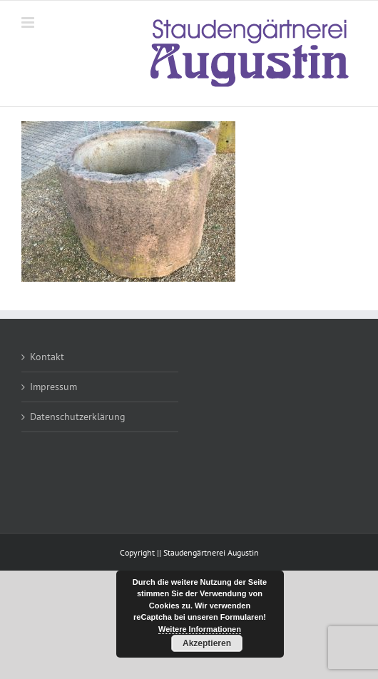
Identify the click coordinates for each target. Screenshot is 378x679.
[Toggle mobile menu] (28, 22)
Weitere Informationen (199, 629)
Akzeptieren (207, 643)
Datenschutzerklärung (78, 416)
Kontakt (47, 356)
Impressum (53, 386)
